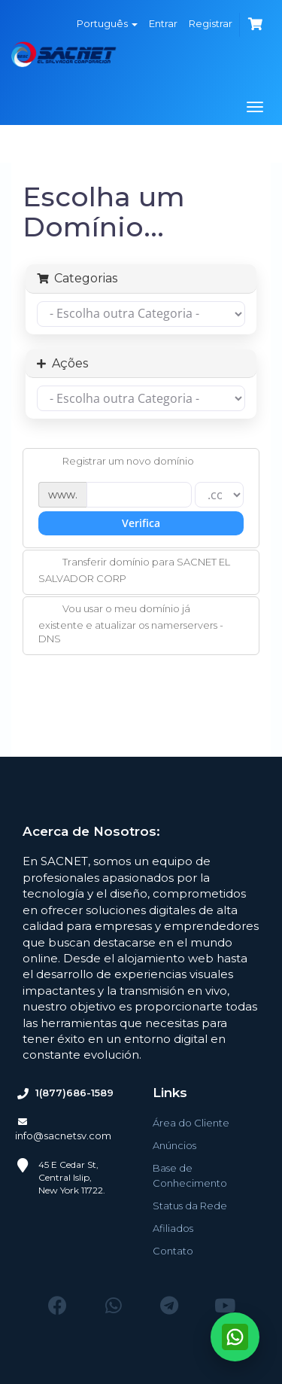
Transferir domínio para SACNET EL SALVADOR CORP (134, 569)
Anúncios (174, 1145)
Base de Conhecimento (190, 1175)
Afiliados (173, 1228)
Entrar (163, 23)
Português (107, 23)
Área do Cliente (191, 1123)
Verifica (141, 523)
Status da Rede (190, 1206)
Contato (173, 1251)
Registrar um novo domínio (116, 462)
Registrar (210, 23)
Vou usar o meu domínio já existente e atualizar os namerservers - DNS (130, 623)
